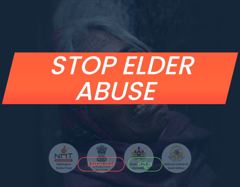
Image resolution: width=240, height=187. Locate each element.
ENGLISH (101, 164)
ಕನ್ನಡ (145, 164)
